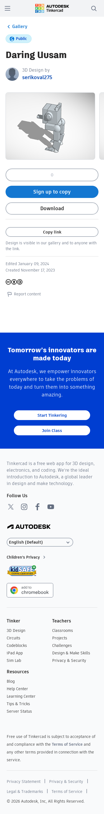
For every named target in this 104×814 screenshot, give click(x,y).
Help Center (17, 689)
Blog (11, 681)
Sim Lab (14, 660)
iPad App (15, 653)
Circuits (13, 638)
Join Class (52, 430)
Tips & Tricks (18, 704)
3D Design (16, 630)
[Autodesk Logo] (29, 527)
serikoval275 (37, 77)
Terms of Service (67, 744)
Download (52, 208)
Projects (59, 638)
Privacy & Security (69, 660)
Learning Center (21, 696)
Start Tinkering (52, 415)
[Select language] (40, 542)
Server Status (19, 711)
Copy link (52, 232)
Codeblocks (17, 645)
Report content (23, 294)
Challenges (62, 645)
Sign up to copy (52, 191)
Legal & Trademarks (25, 791)
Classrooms (62, 630)
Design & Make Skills (71, 653)
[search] (94, 8)
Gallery (16, 26)
